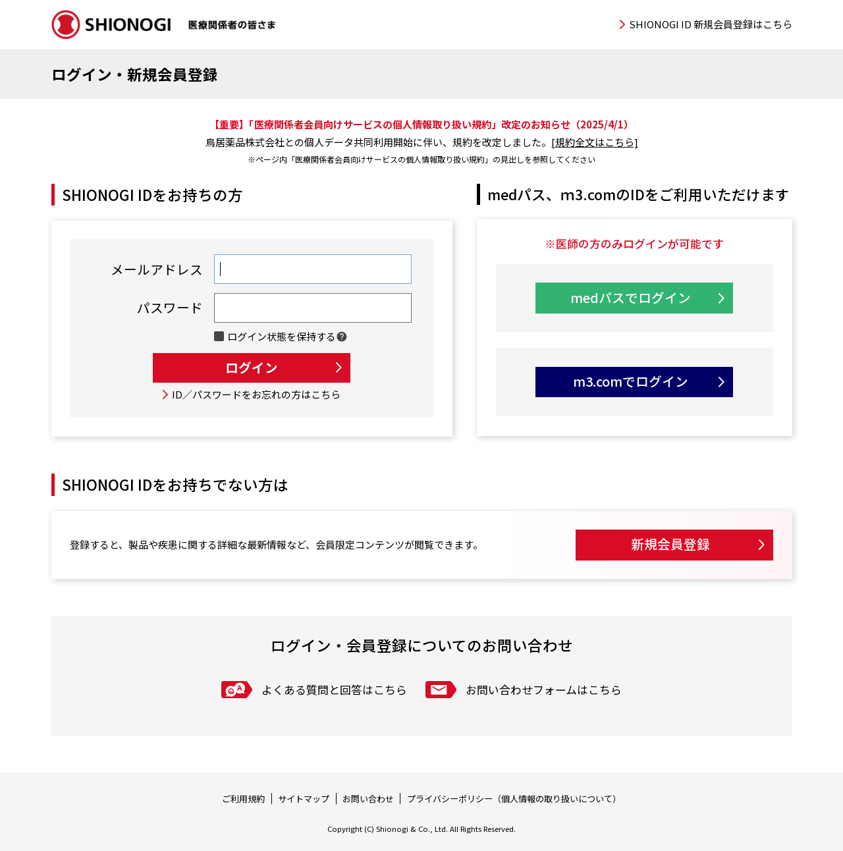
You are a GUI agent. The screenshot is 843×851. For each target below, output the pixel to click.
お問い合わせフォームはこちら (544, 689)
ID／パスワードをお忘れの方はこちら (256, 394)
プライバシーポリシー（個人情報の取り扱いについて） (514, 798)
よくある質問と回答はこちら (334, 689)
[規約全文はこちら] (594, 142)
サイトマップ (303, 798)
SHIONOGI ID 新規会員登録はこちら (710, 24)
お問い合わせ (368, 798)
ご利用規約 (243, 798)
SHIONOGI (165, 25)
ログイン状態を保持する (281, 336)
